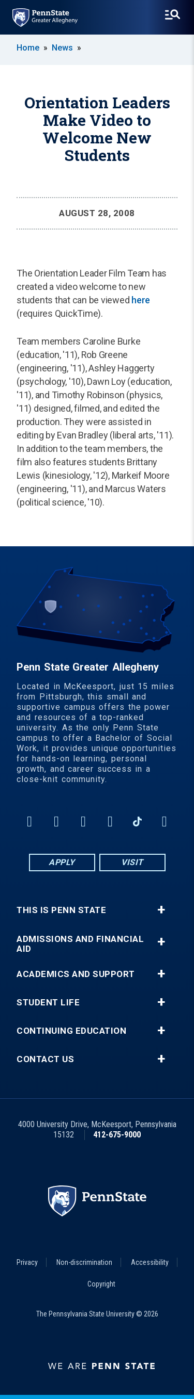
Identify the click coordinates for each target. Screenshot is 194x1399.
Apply (62, 862)
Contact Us (45, 1059)
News (62, 48)
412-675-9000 (117, 1135)
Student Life (48, 1002)
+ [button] (161, 910)
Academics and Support (76, 974)
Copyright (101, 1284)
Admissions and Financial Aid (80, 944)
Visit (132, 862)
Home (28, 48)
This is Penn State (61, 910)
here (140, 300)
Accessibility (150, 1262)
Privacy (27, 1262)
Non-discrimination (84, 1262)
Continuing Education (71, 1031)
